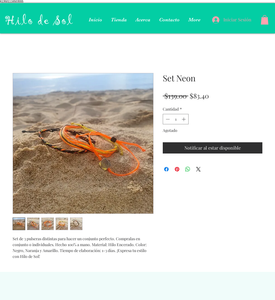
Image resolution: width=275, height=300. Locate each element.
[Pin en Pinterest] (177, 169)
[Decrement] (167, 119)
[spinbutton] (176, 119)
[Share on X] (198, 169)
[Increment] (184, 119)
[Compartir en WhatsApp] (187, 169)
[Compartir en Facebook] (166, 169)
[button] (265, 19)
